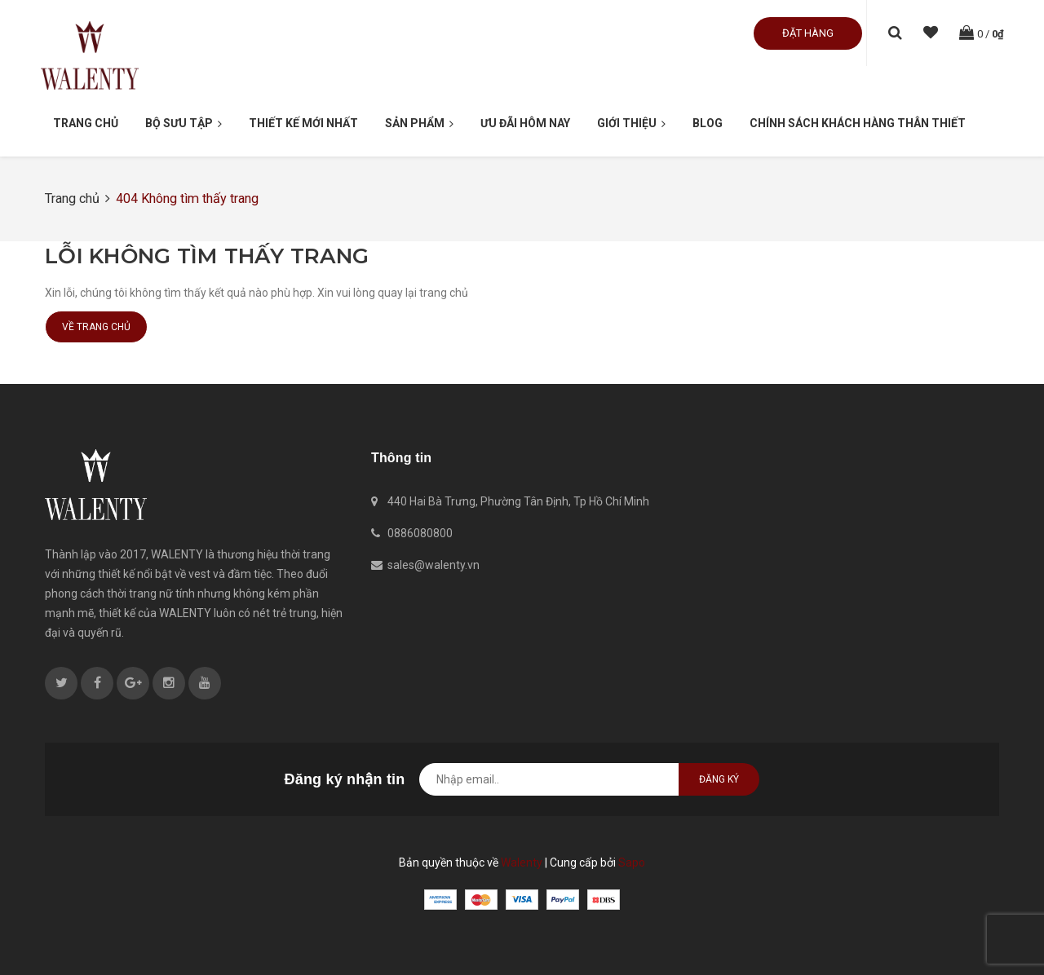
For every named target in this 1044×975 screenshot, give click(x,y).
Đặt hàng (808, 33)
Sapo (631, 862)
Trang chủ (85, 123)
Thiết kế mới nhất (303, 123)
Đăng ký (719, 779)
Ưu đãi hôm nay (525, 123)
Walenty (521, 862)
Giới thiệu (631, 124)
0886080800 (420, 533)
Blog (707, 123)
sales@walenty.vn (433, 564)
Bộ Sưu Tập (183, 124)
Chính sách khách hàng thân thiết (858, 123)
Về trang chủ (96, 327)
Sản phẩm (419, 124)
